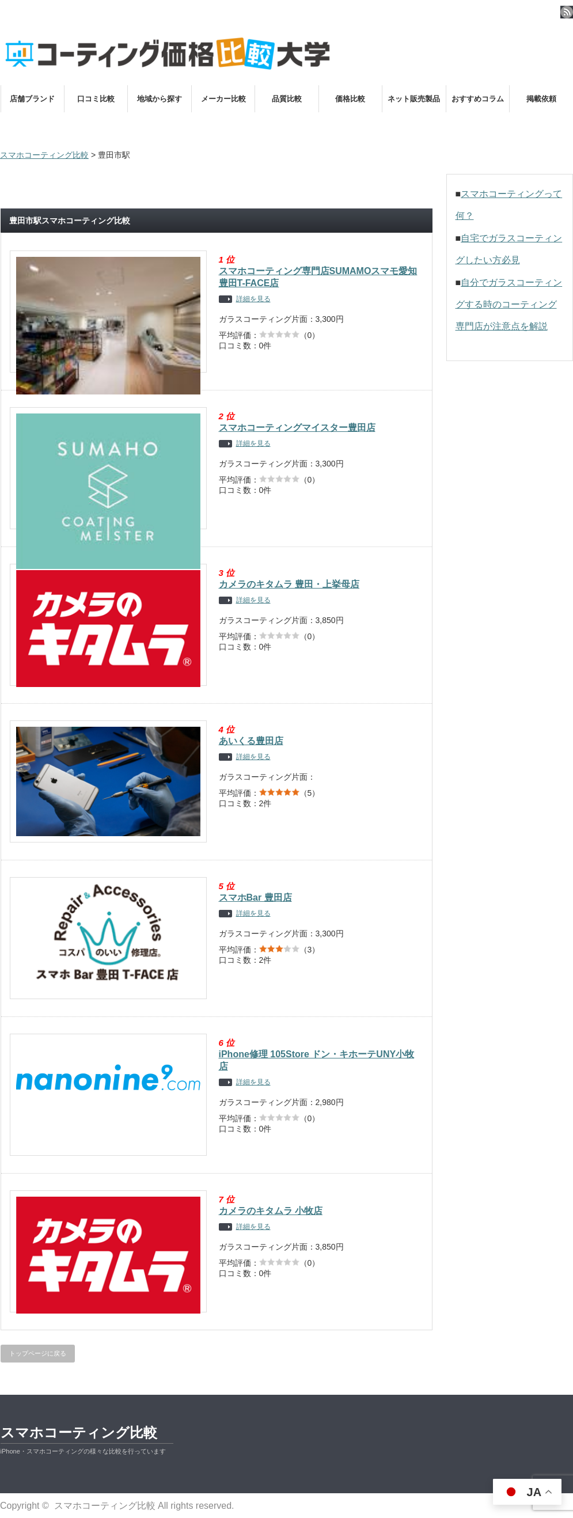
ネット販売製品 (414, 98)
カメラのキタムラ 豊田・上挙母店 (289, 584)
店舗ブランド (32, 98)
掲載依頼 (541, 98)
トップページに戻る (37, 1353)
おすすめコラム (477, 98)
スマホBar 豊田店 (255, 897)
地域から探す (159, 98)
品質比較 (287, 98)
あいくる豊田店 (251, 741)
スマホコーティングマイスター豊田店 (297, 427)
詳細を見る (253, 299)
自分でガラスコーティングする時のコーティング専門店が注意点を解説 (509, 305)
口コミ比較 (96, 98)
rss (566, 12)
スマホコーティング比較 (79, 1432)
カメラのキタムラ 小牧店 (270, 1211)
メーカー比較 (223, 98)
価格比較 (350, 98)
